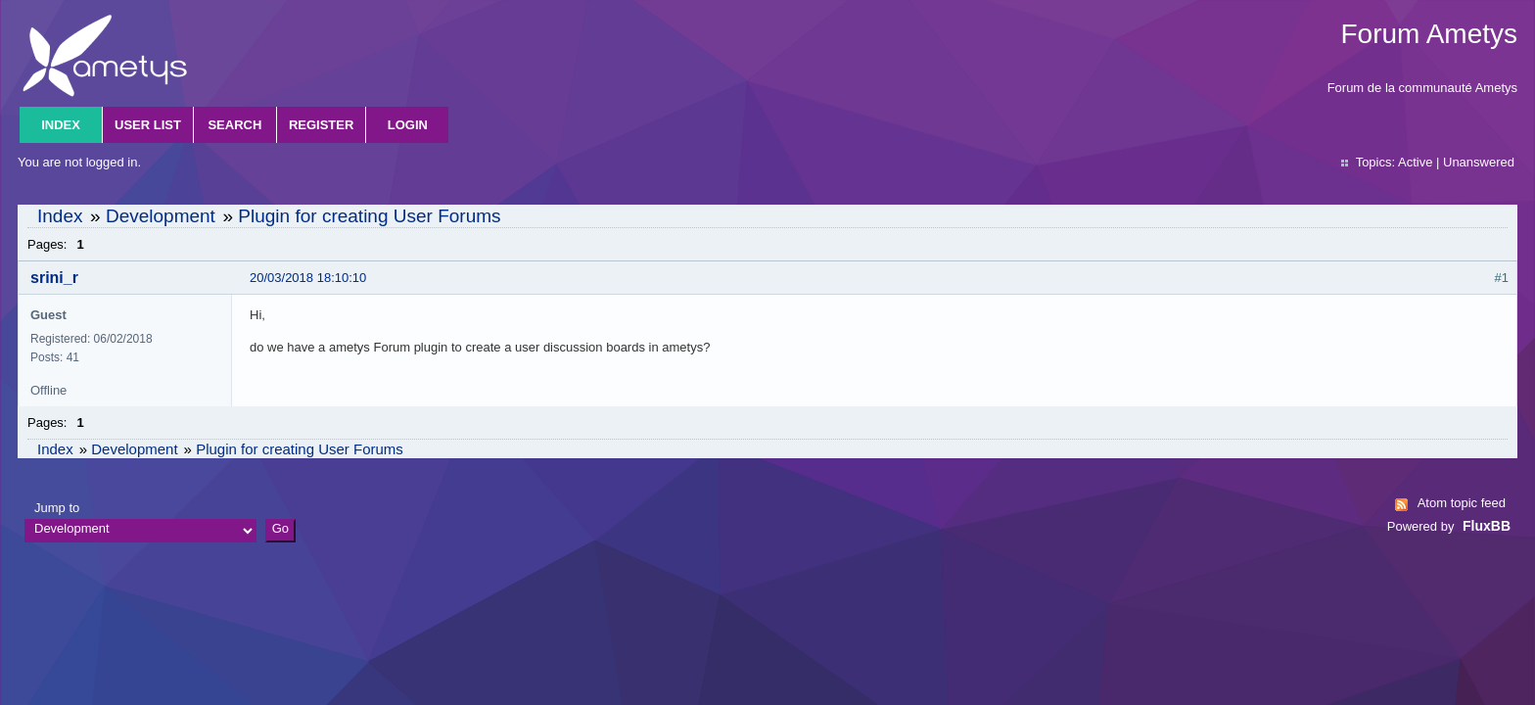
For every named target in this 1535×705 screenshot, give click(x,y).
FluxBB (1487, 526)
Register (321, 125)
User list (148, 125)
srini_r (54, 277)
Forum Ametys (1429, 34)
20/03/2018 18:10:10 (308, 277)
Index (60, 125)
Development (160, 216)
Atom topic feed (1462, 502)
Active (1415, 162)
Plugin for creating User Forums (369, 216)
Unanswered (1478, 162)
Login (408, 125)
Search (234, 125)
